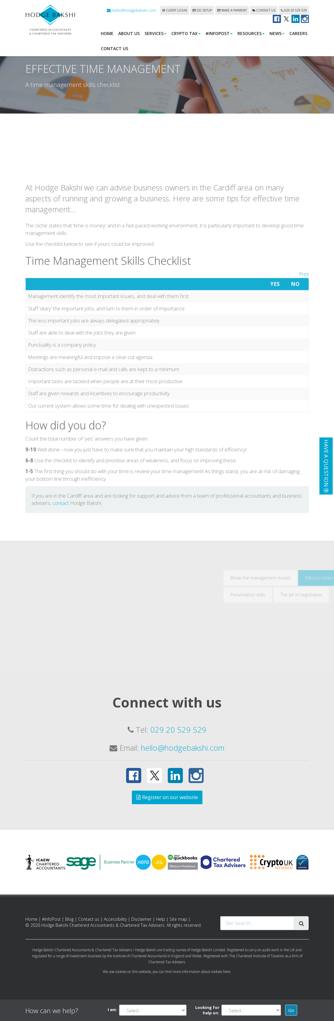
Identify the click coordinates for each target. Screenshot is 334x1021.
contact (60, 571)
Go (291, 1010)
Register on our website (167, 797)
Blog (69, 919)
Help (160, 919)
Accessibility (115, 919)
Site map (178, 919)
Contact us (263, 10)
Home (107, 33)
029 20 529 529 (294, 10)
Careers (298, 33)
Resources (251, 33)
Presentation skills (279, 663)
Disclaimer (141, 919)
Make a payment (232, 10)
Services (156, 33)
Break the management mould (291, 646)
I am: (112, 1009)
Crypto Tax (186, 33)
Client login (174, 10)
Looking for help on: (207, 1010)
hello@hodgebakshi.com (131, 10)
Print (304, 342)
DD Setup (202, 10)
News (277, 33)
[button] (325, 466)
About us (129, 33)
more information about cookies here (201, 971)
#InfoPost (219, 33)
